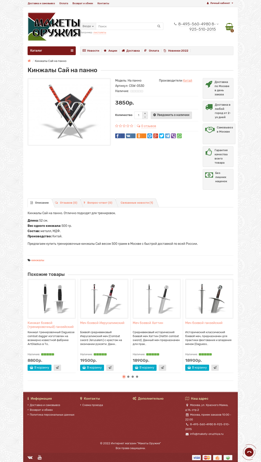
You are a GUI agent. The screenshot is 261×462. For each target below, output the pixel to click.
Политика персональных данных (51, 414)
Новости (91, 50)
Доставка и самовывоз (41, 3)
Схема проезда (91, 405)
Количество (123, 115)
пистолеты (99, 32)
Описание (39, 202)
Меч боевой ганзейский (203, 323)
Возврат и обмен (82, 3)
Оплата (63, 3)
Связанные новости (137, 202)
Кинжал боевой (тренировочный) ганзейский (51, 325)
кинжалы (37, 260)
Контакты (103, 3)
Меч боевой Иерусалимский (102, 323)
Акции (110, 50)
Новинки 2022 (176, 50)
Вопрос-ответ (97, 202)
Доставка (131, 50)
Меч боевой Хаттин (148, 323)
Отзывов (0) (66, 202)
